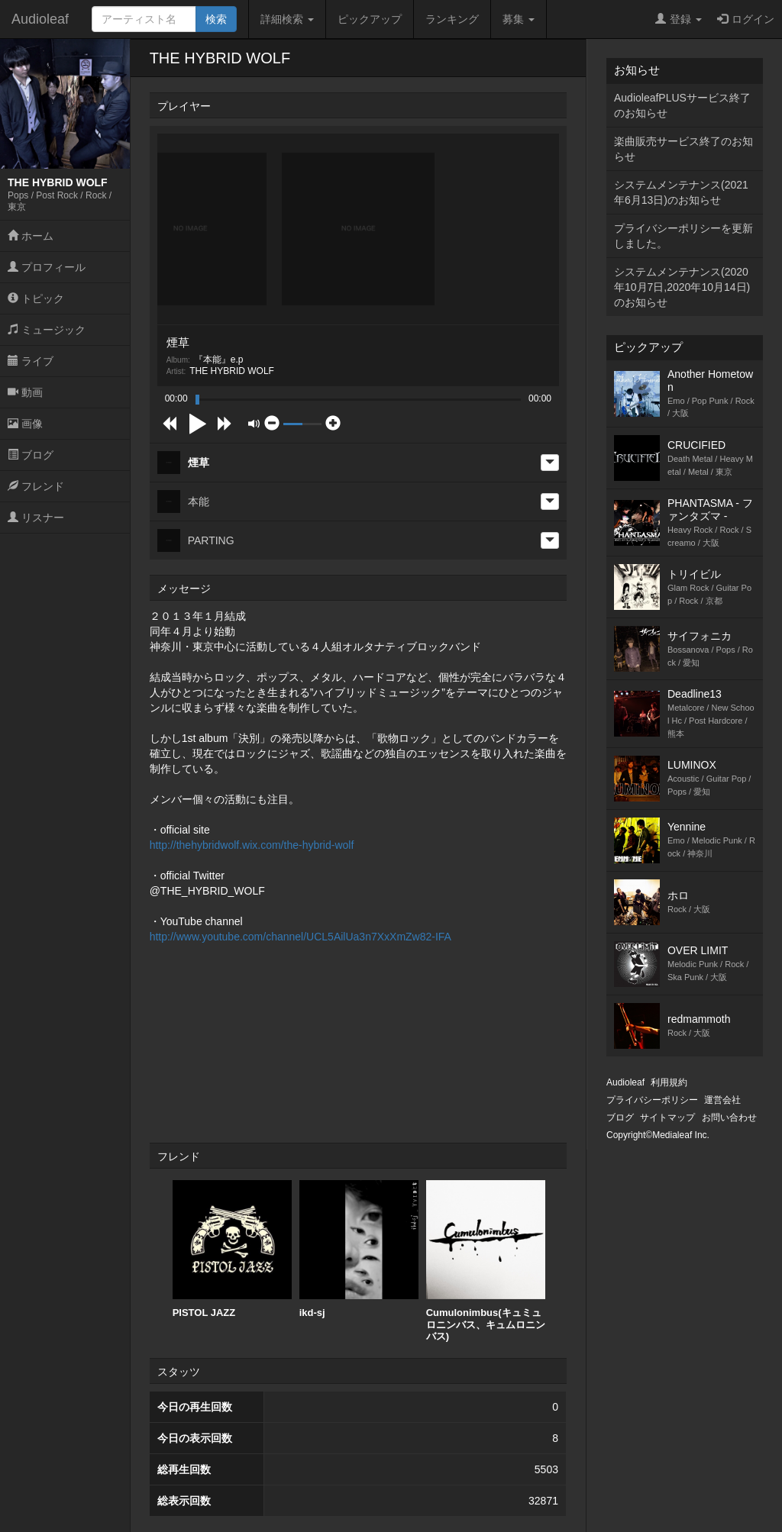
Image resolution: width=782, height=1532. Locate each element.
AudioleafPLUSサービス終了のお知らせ (682, 105)
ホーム (30, 236)
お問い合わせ (729, 1117)
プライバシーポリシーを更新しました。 (683, 236)
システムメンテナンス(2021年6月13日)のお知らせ (681, 192)
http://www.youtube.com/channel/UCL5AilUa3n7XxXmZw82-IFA (300, 936)
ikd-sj (358, 1249)
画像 (25, 424)
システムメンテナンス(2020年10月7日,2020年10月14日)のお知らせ (682, 287)
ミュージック (47, 330)
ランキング (452, 19)
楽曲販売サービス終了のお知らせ (683, 149)
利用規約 (669, 1082)
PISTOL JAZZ (232, 1249)
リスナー (36, 517)
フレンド (36, 486)
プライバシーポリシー (652, 1100)
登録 (678, 19)
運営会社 (722, 1100)
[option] (232, 1249)
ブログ (30, 455)
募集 (518, 19)
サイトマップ (667, 1117)
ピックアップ (370, 19)
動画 (25, 392)
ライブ (30, 361)
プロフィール (47, 267)
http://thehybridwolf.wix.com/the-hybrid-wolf (252, 845)
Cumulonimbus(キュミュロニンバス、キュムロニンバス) (485, 1261)
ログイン (745, 19)
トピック (36, 298)
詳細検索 (287, 19)
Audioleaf (40, 19)
